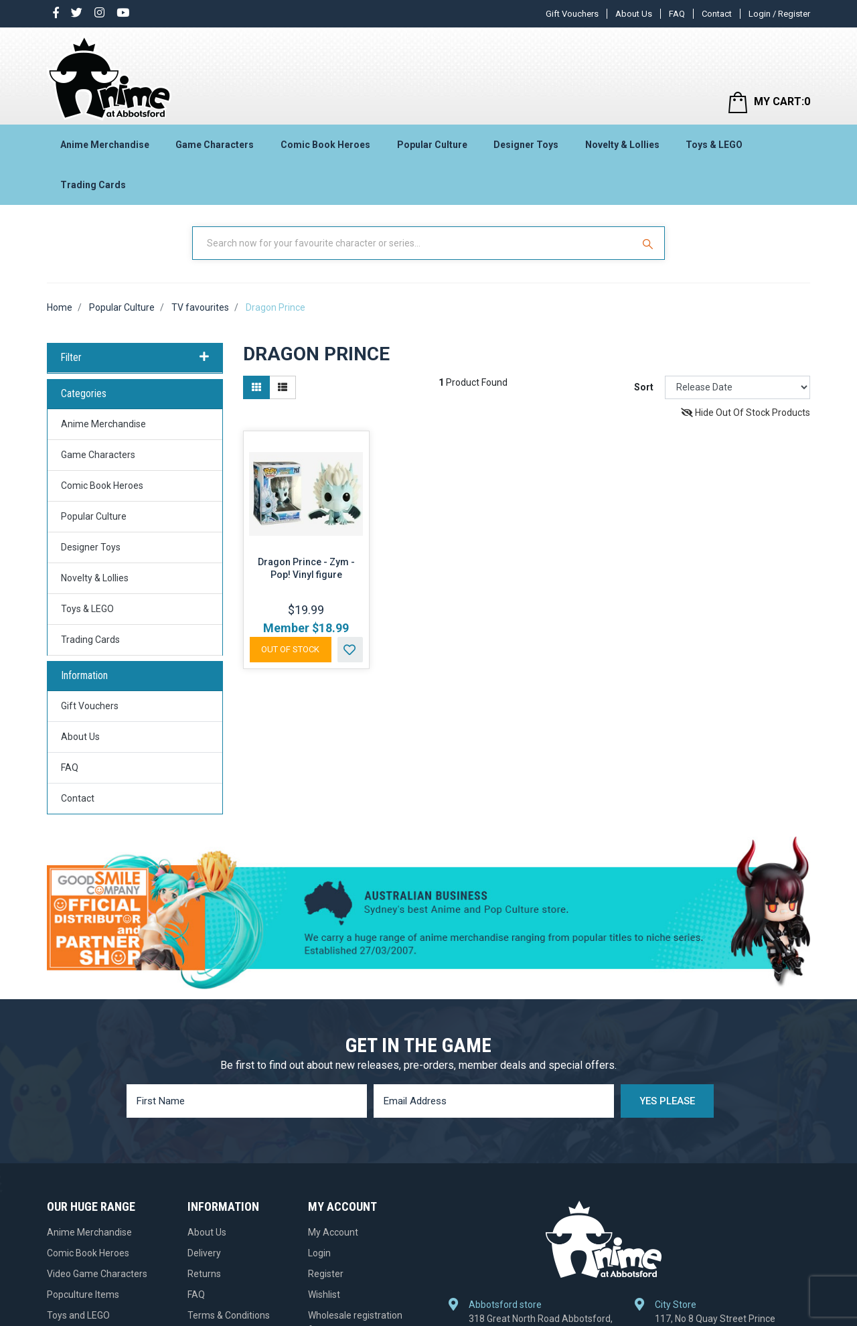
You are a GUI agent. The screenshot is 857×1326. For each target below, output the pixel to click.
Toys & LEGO (714, 144)
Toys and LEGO (78, 1315)
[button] (350, 649)
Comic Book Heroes (325, 144)
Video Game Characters (97, 1273)
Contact (717, 14)
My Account (333, 1232)
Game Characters (214, 144)
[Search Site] (649, 243)
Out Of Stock (290, 649)
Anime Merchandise (104, 144)
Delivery (204, 1253)
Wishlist (324, 1294)
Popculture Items (83, 1294)
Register (325, 1273)
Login (319, 1253)
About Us (633, 14)
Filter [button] (135, 358)
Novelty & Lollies (622, 144)
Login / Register (779, 14)
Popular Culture (432, 144)
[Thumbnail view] (256, 387)
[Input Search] (414, 243)
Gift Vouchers (572, 14)
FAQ (677, 14)
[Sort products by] (737, 387)
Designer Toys (525, 144)
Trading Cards (93, 184)
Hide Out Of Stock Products (745, 412)
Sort (643, 387)
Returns (204, 1273)
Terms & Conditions (228, 1315)
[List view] (282, 387)
